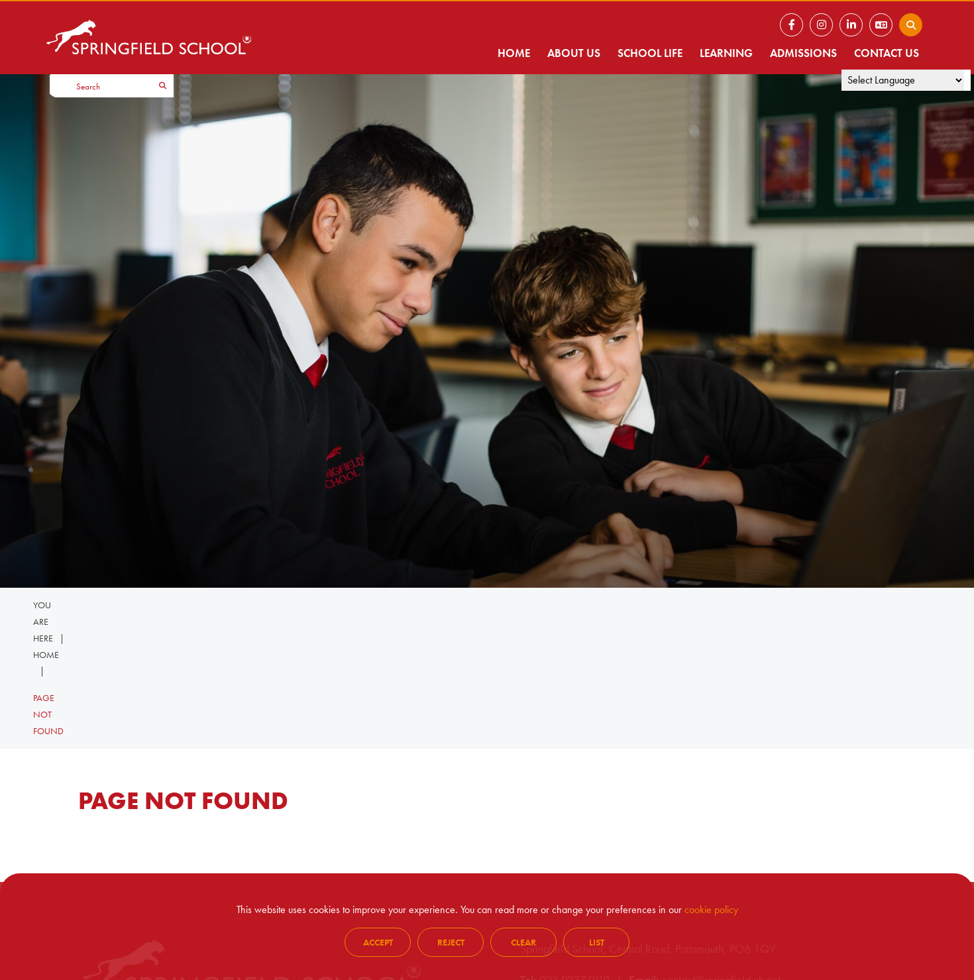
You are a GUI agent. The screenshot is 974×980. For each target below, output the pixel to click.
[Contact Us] (886, 37)
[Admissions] (803, 37)
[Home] (148, 37)
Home (46, 655)
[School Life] (650, 37)
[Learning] (726, 37)
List (596, 942)
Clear (523, 942)
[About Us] (574, 37)
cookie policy (711, 909)
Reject (450, 942)
